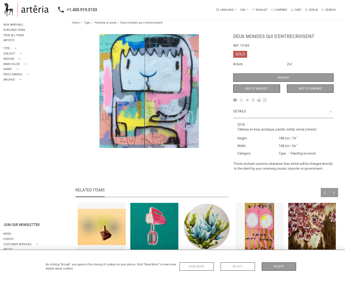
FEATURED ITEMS (14, 30)
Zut (289, 64)
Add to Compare (310, 88)
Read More (196, 266)
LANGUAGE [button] (225, 9)
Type (87, 22)
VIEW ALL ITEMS (13, 35)
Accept (279, 266)
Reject (238, 266)
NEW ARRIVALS (13, 24)
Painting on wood (105, 22)
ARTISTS (8, 40)
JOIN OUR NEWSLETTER (21, 225)
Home (76, 22)
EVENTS (8, 239)
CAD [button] (243, 9)
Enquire (283, 77)
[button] (10, 48)
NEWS (7, 233)
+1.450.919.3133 (76, 10)
